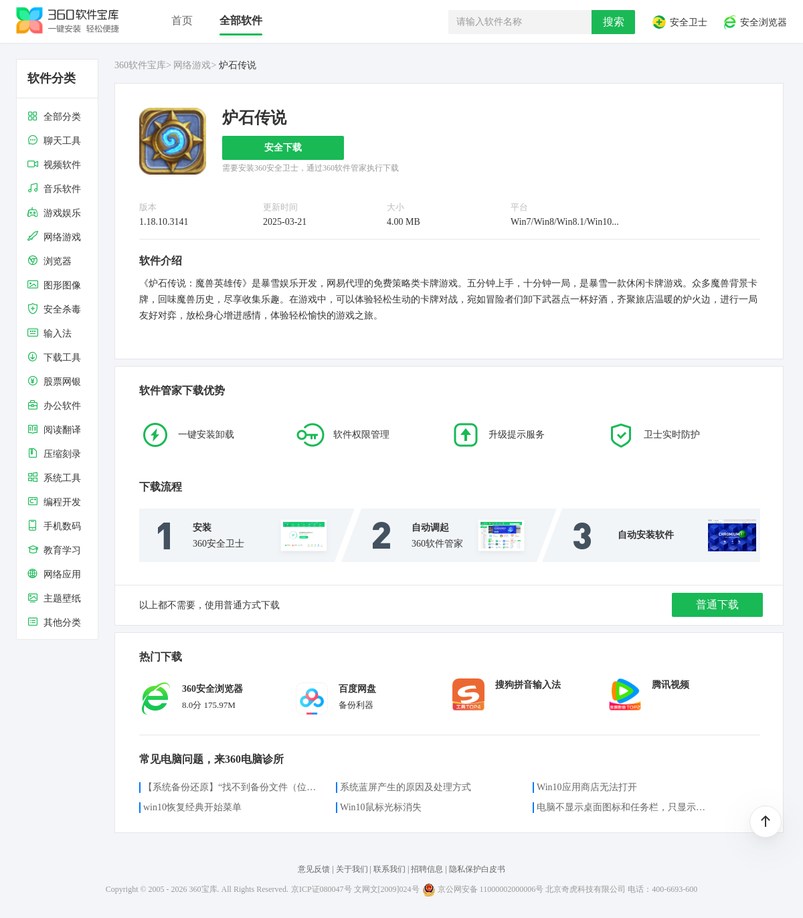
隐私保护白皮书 (477, 869)
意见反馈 (314, 869)
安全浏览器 (755, 22)
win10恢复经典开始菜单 (192, 807)
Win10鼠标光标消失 (381, 807)
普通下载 (717, 604)
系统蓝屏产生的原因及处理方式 (405, 787)
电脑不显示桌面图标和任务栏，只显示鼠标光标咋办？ (625, 807)
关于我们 (352, 869)
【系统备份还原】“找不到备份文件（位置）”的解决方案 (231, 787)
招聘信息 (427, 869)
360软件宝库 (140, 65)
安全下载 (283, 148)
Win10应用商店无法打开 (587, 787)
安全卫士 (679, 22)
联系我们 (389, 869)
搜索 (613, 21)
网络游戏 (192, 65)
